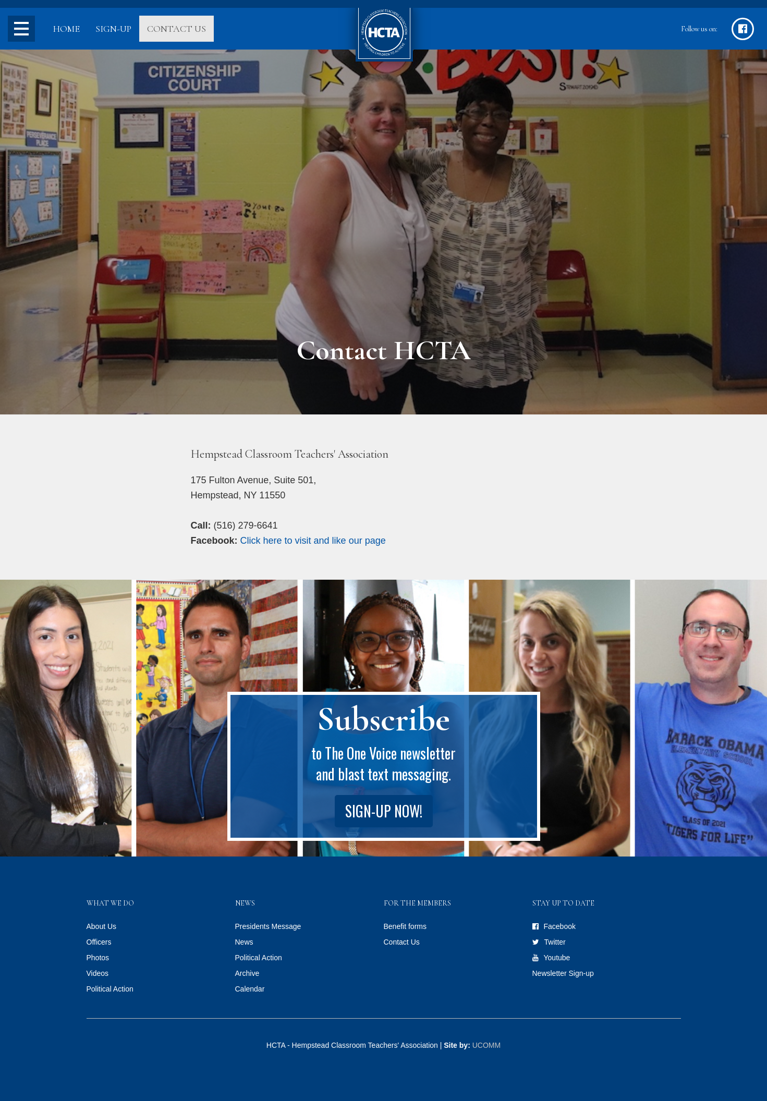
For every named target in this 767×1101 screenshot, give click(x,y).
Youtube (557, 957)
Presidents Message (268, 926)
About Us (102, 926)
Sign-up (113, 28)
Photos (98, 957)
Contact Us (176, 28)
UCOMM (486, 1045)
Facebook (560, 926)
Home (66, 28)
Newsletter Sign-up (563, 973)
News (244, 942)
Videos (98, 973)
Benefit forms (405, 926)
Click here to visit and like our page (313, 540)
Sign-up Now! (383, 811)
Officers (99, 942)
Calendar (250, 989)
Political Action (110, 989)
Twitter (555, 942)
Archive (247, 973)
